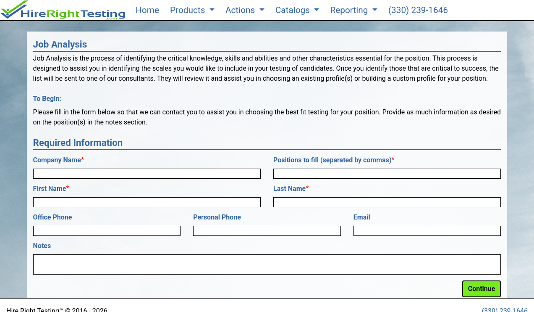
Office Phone (52, 217)
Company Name (57, 160)
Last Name (289, 189)
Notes (42, 246)
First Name (49, 189)
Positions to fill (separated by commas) (332, 160)
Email (361, 217)
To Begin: (47, 99)
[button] (63, 10)
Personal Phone (217, 217)
